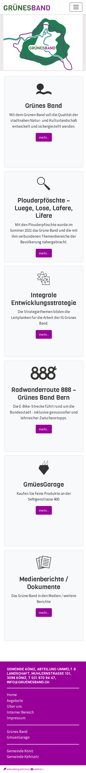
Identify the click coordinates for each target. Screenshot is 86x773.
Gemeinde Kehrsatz (23, 756)
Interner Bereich (20, 712)
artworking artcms (15, 769)
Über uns (14, 706)
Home (12, 694)
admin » (37, 769)
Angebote (15, 700)
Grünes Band (17, 731)
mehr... (44, 137)
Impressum (16, 717)
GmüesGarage (18, 737)
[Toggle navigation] (76, 7)
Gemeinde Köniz (20, 750)
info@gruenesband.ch (28, 682)
